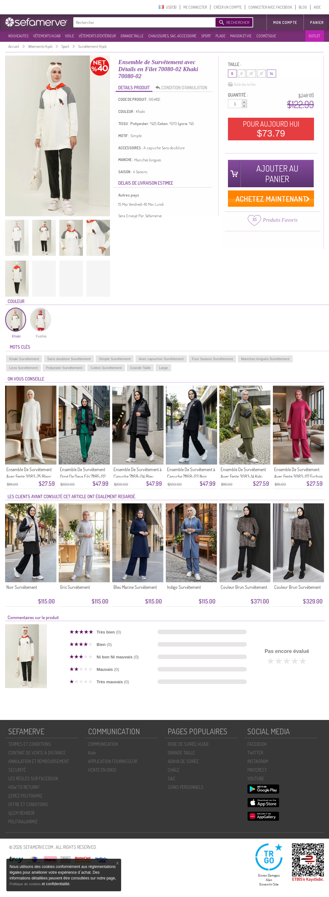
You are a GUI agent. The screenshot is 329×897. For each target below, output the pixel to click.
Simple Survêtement (114, 359)
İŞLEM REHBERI (21, 813)
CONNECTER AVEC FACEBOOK (270, 7)
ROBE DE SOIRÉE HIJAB (188, 744)
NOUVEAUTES (18, 35)
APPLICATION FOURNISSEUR (112, 761)
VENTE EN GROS (102, 770)
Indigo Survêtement (184, 587)
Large (163, 368)
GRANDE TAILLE (132, 35)
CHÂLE (173, 770)
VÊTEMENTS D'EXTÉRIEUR (97, 35)
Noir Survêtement (21, 587)
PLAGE (220, 35)
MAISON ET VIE (241, 35)
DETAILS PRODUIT (134, 87)
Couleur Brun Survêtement (244, 587)
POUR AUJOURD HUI (271, 128)
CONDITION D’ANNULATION (183, 88)
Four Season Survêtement (212, 359)
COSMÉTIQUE (266, 35)
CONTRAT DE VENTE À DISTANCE (37, 752)
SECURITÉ (17, 770)
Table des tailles (242, 84)
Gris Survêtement (75, 587)
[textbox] (142, 22)
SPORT (206, 35)
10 (251, 73)
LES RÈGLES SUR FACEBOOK (33, 778)
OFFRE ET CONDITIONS (28, 804)
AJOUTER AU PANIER (277, 173)
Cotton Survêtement (106, 368)
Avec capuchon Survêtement (161, 359)
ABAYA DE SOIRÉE (183, 761)
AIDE (317, 7)
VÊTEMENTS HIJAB (46, 35)
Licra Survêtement (23, 368)
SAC (171, 778)
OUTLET (314, 35)
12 (261, 73)
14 (271, 73)
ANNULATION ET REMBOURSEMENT (38, 761)
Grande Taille (140, 368)
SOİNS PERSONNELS (185, 787)
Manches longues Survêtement (265, 359)
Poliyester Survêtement (64, 368)
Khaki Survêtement (24, 359)
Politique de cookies (26, 884)
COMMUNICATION (103, 744)
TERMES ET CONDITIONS (29, 744)
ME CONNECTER (195, 7)
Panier (317, 22)
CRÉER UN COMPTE (228, 7)
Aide (92, 752)
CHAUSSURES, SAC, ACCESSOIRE (172, 35)
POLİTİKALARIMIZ (23, 821)
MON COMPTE (285, 22)
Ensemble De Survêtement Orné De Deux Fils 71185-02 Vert (83, 476)
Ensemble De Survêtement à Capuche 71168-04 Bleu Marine (137, 476)
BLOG (303, 7)
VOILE (69, 35)
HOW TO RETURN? (23, 787)
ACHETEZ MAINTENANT (271, 198)
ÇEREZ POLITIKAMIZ (25, 795)
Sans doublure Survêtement (69, 359)
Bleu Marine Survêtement (135, 587)
